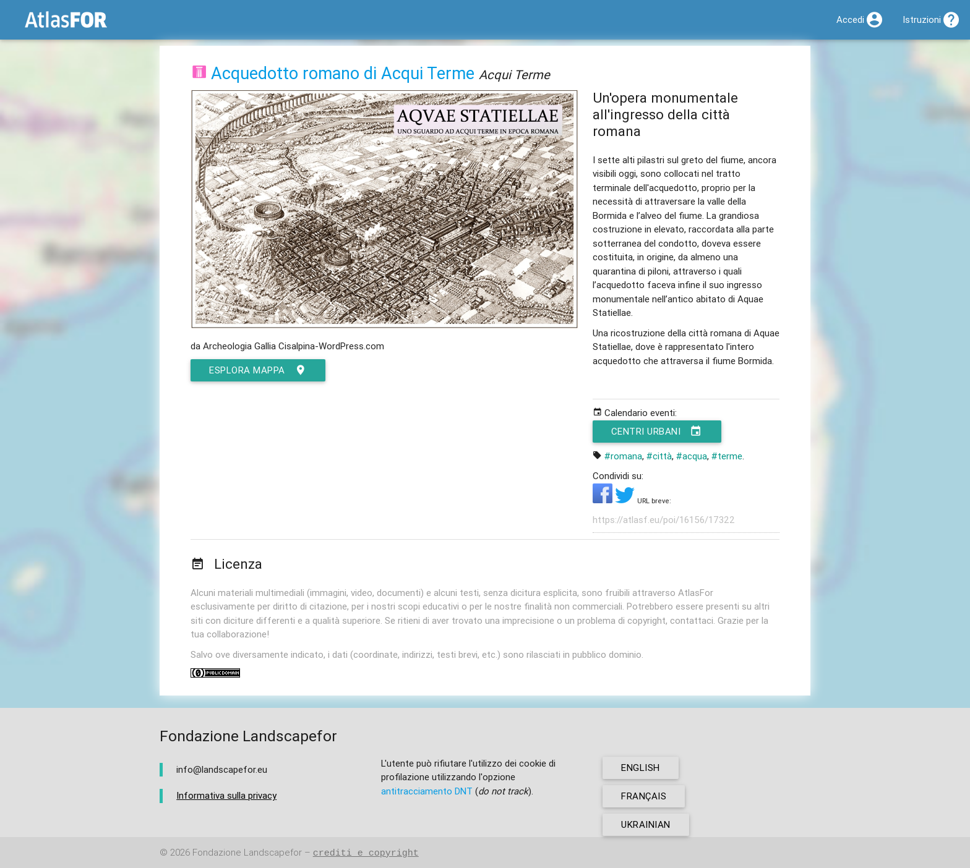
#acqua (691, 456)
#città (659, 456)
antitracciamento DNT (427, 791)
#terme (726, 456)
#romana (623, 456)
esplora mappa (258, 370)
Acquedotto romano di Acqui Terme (342, 73)
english (640, 767)
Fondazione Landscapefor (247, 853)
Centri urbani (657, 431)
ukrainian (646, 824)
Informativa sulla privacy (226, 795)
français (643, 796)
